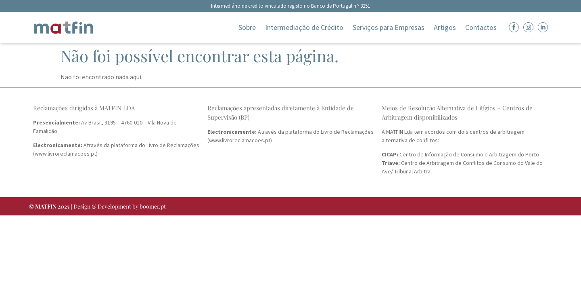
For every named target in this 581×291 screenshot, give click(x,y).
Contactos (481, 27)
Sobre (247, 27)
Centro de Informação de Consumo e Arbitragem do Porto (460, 154)
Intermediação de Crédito (304, 27)
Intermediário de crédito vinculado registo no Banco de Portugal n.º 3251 (290, 5)
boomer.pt (153, 206)
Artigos (445, 27)
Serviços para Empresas (388, 27)
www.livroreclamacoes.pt (65, 153)
